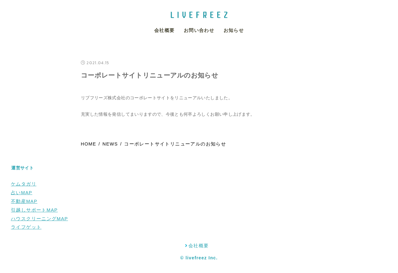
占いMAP (21, 192)
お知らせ (234, 30)
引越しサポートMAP (34, 210)
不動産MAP (24, 201)
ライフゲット (26, 227)
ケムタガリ (23, 183)
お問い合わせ (199, 30)
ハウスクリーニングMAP (39, 218)
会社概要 (164, 30)
